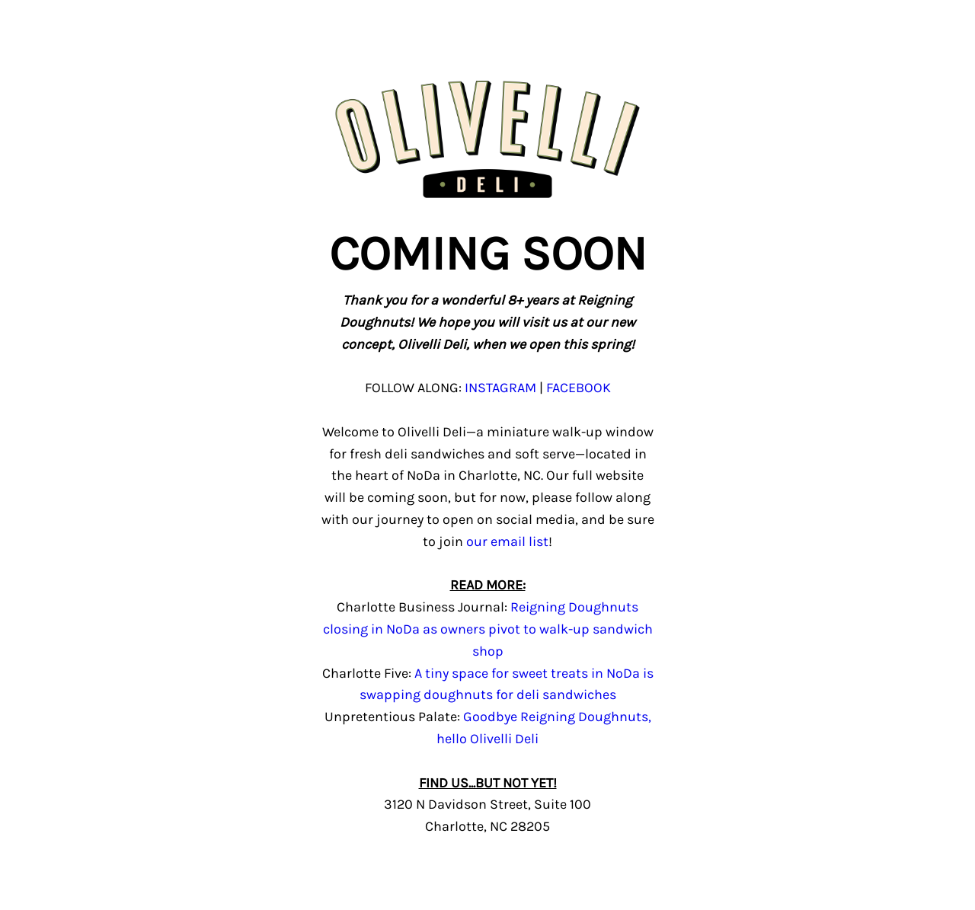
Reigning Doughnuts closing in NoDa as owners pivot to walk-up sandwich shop (488, 629)
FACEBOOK (578, 387)
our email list (507, 541)
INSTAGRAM (500, 387)
